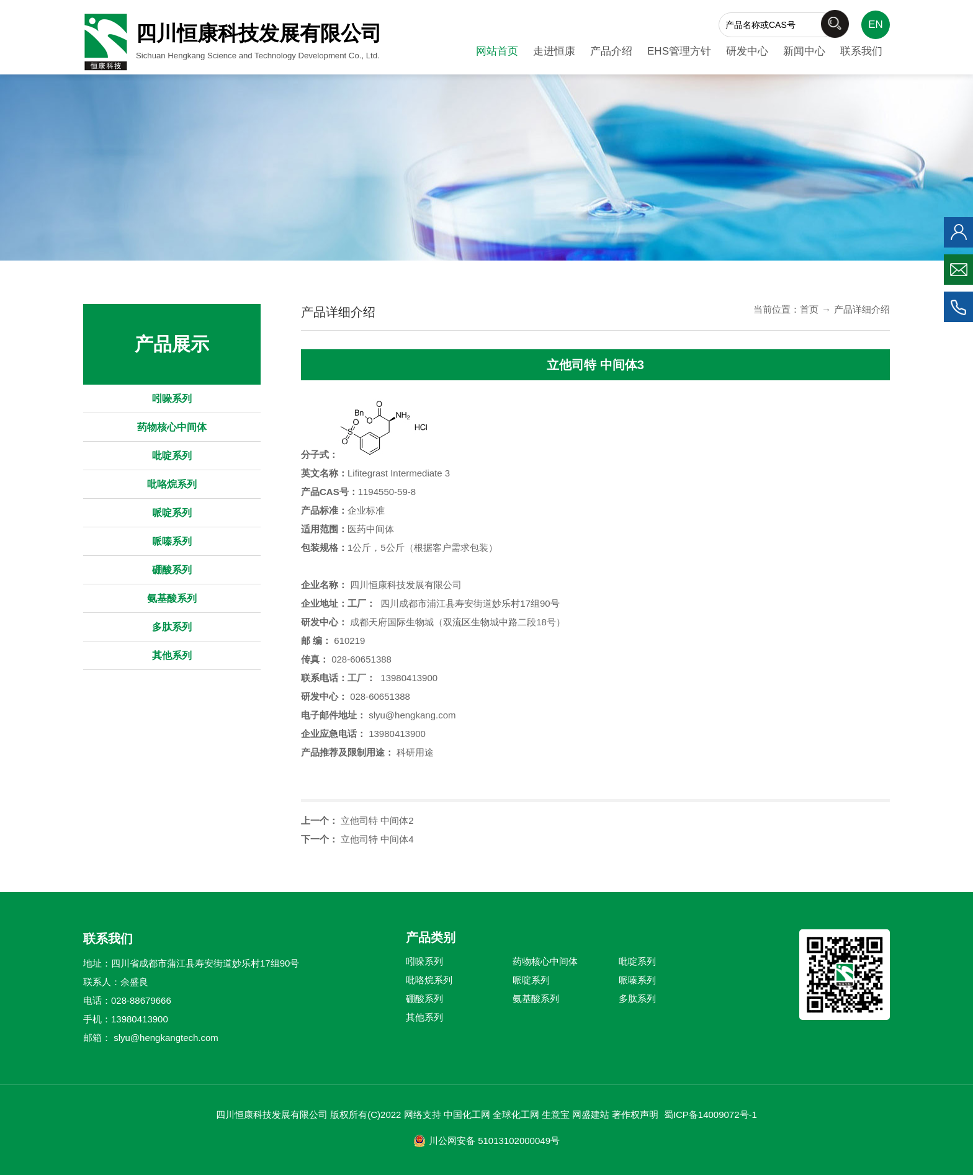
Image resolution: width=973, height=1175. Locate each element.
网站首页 (497, 51)
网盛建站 (590, 1114)
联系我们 (861, 51)
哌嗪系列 (172, 541)
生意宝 (556, 1114)
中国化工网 (467, 1114)
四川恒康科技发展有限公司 (406, 584)
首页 (809, 309)
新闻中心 (804, 51)
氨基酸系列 (172, 598)
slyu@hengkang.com (412, 715)
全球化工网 (516, 1114)
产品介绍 (611, 51)
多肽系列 (172, 627)
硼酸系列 (172, 570)
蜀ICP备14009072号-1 (710, 1114)
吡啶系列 (172, 455)
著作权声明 (635, 1114)
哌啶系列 (172, 512)
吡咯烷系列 (172, 484)
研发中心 (747, 51)
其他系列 (172, 655)
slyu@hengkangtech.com (166, 1037)
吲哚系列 (172, 398)
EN (875, 24)
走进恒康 (554, 51)
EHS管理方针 (679, 51)
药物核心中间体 (172, 427)
